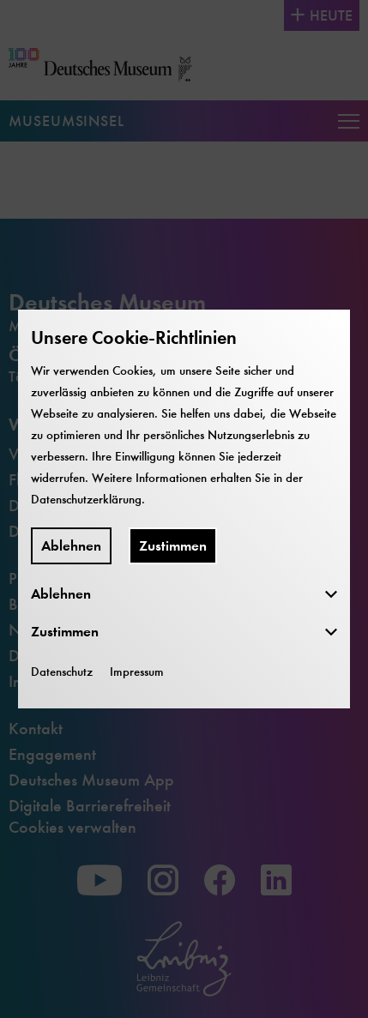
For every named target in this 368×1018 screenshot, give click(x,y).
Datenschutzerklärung (86, 499)
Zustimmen (173, 546)
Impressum (137, 671)
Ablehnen (71, 546)
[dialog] (184, 509)
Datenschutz (62, 671)
